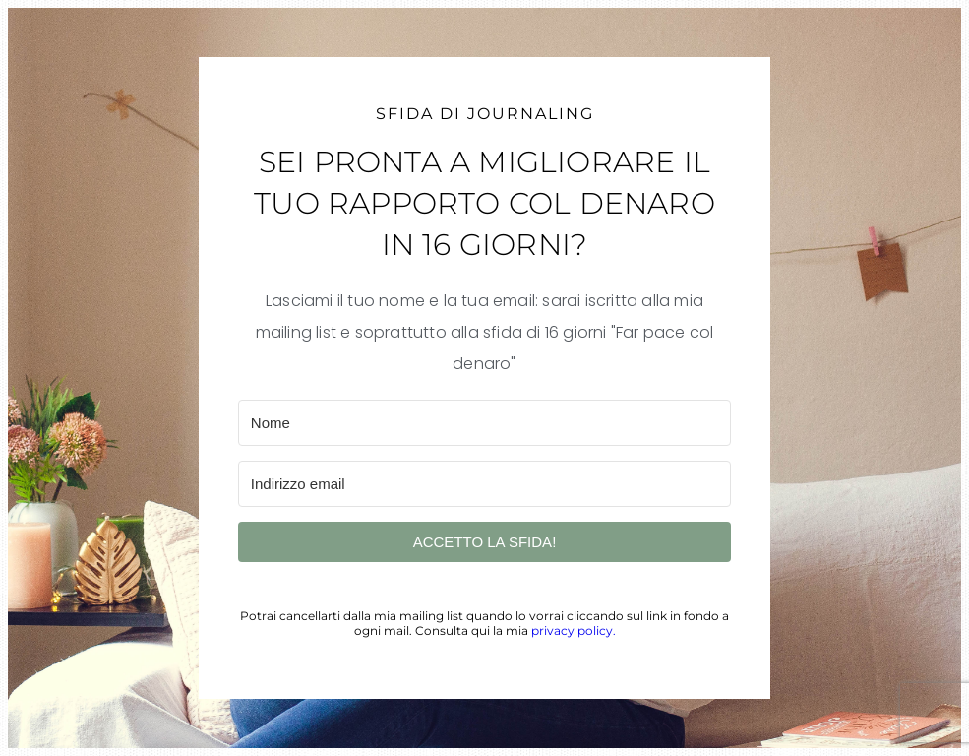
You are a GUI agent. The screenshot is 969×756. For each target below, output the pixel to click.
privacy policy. (573, 630)
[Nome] (484, 423)
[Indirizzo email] (484, 484)
